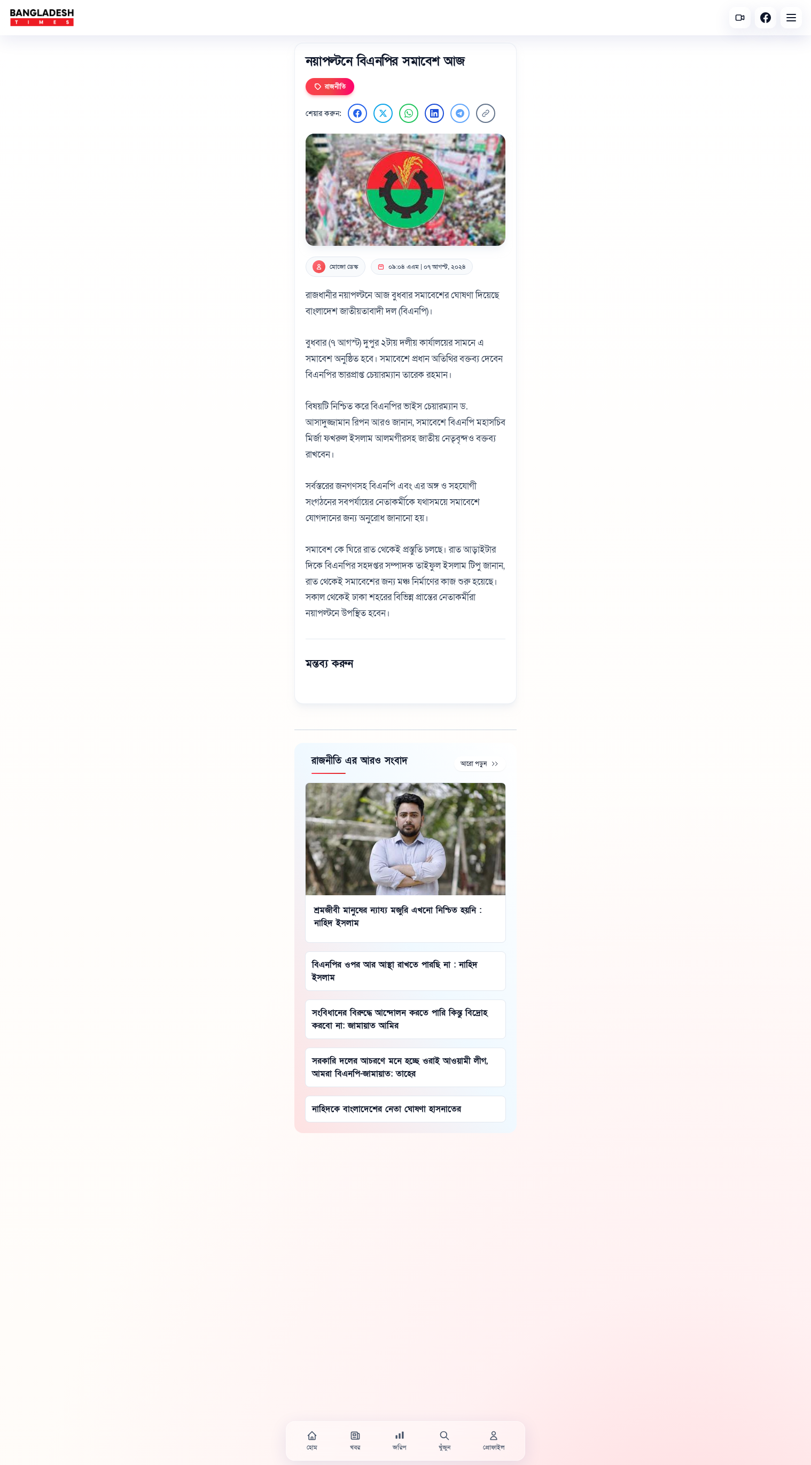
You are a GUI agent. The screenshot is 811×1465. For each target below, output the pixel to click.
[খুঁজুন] (444, 1441)
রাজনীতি (330, 86)
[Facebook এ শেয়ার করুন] (357, 113)
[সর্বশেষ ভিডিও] (740, 17)
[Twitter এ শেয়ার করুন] (383, 113)
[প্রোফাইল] (493, 1441)
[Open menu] (791, 17)
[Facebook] (765, 17)
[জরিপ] (399, 1441)
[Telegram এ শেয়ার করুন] (460, 113)
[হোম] (312, 1441)
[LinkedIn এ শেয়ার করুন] (434, 113)
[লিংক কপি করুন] (485, 113)
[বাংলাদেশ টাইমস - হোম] (42, 17)
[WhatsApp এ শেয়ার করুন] (408, 113)
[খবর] (355, 1441)
